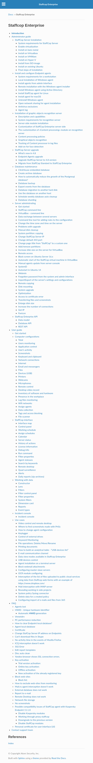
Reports (22, 506)
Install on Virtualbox (28, 53)
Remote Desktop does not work (30, 696)
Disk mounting (25, 286)
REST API (22, 326)
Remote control (25, 386)
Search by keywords (28, 463)
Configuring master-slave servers (34, 570)
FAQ (14, 603)
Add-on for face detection (30, 146)
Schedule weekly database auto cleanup (37, 196)
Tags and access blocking (30, 413)
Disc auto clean (22, 653)
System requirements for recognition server (39, 119)
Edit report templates (25, 650)
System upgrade (26, 290)
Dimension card (25, 503)
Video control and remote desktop (35, 523)
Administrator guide (21, 36)
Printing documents (27, 546)
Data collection (25, 410)
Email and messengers (29, 366)
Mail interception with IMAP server (35, 586)
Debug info (23, 450)
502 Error (19, 646)
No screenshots (22, 703)
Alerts (21, 473)
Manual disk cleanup (28, 229)
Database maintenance (26, 166)
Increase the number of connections (35, 306)
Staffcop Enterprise (48, 4)
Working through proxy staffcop (33, 716)
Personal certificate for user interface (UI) (35, 726)
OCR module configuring (30, 573)
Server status (24, 440)
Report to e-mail (23, 693)
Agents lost (20, 606)
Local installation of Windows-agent (35, 79)
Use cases (20, 520)
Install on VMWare (27, 56)
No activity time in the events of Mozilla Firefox (38, 640)
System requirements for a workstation (37, 76)
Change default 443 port (30, 239)
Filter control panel (27, 493)
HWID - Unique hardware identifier (32, 610)
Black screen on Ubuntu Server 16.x (35, 256)
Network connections (28, 360)
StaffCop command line (29, 209)
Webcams (23, 380)
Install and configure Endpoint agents (33, 73)
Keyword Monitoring (28, 540)
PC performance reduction (28, 620)
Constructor (24, 483)
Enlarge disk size (26, 303)
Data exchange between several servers (37, 216)
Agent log (23, 109)
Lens (20, 486)
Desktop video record (28, 390)
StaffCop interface (24, 420)
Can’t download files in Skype (29, 636)
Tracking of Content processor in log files (38, 143)
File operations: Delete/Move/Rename (37, 543)
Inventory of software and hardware (35, 393)
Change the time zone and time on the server (40, 223)
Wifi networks (25, 403)
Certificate (20, 630)
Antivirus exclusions (28, 106)
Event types (24, 510)
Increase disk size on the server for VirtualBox (40, 249)
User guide (17, 330)
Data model (24, 320)
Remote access (25, 253)
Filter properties (26, 456)
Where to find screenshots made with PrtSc (39, 526)
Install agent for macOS (29, 96)
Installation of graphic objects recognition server (38, 113)
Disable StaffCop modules (30, 723)
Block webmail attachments (31, 566)
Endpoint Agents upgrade (30, 156)
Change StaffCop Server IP (31, 236)
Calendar (22, 436)
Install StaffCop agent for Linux (33, 93)
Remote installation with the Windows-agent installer (44, 86)
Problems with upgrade (29, 226)
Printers (22, 376)
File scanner (24, 416)
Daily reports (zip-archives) (31, 476)
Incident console (23, 513)
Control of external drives (30, 536)
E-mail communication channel (33, 553)
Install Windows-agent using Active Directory (40, 89)
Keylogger (23, 533)
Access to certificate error (30, 296)
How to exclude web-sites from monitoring (36, 683)
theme (36, 758)
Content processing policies (31, 136)
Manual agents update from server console (39, 263)
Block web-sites (22, 676)
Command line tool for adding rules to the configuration (45, 219)
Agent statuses (25, 460)
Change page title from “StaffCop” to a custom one (42, 243)
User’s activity (25, 350)
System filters (24, 500)
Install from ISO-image (29, 63)
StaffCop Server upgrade (27, 149)
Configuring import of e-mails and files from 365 (41, 600)
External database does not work (31, 690)
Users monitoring (26, 343)
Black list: (22, 680)
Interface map (25, 423)
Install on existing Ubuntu (30, 66)
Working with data (24, 480)
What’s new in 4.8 (27, 153)
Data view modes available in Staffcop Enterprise (42, 556)
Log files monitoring (27, 400)
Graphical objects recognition (32, 139)
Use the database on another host (34, 193)
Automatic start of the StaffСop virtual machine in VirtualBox (47, 260)
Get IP (21, 310)
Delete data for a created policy (33, 596)
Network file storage (25, 700)
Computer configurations (27, 336)
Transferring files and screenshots (34, 300)
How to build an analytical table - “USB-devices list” (43, 550)
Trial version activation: (29, 663)
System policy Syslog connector (33, 593)
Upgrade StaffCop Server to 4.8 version (37, 159)
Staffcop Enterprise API (26, 316)
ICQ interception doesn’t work (29, 643)
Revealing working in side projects (34, 590)
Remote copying (26, 283)
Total (20, 340)
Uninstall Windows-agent (30, 99)
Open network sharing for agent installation (39, 103)
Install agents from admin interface (35, 83)
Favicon (22, 313)
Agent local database (25, 626)
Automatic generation (32, 613)
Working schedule (27, 430)
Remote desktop (26, 466)
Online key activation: (28, 666)
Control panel (24, 426)
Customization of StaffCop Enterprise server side (42, 126)
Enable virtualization (28, 46)
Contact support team (22, 730)
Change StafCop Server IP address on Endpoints (38, 633)
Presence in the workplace (31, 396)
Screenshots (24, 353)
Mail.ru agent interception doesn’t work (34, 686)
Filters (21, 490)
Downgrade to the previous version (35, 720)
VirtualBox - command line (31, 213)
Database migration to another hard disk (37, 189)
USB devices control (28, 560)
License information (27, 446)
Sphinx (21, 758)
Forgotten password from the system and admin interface (46, 276)
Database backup (26, 183)
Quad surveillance (27, 470)
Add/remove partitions (29, 246)
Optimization (24, 293)
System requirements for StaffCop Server (38, 43)
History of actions (27, 443)
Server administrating (25, 203)
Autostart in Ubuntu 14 (29, 270)
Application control (27, 346)
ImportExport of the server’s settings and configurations (45, 280)
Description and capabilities (31, 116)
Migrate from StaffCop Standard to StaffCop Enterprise (45, 163)
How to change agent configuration (35, 530)
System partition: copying (30, 233)
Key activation (22, 660)
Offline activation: (27, 670)
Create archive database (30, 173)
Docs (10, 14)
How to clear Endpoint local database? (33, 623)
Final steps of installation (30, 69)
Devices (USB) (25, 373)
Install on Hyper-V (27, 59)
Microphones (24, 383)
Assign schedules (26, 433)
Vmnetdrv (20, 616)
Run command (25, 453)
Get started (23, 206)
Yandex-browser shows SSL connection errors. (37, 656)
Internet (22, 363)
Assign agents (25, 406)
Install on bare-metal (28, 49)
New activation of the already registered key (39, 673)
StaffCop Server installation (28, 39)
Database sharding (27, 199)
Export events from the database (34, 186)
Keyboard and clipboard (29, 356)
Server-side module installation (33, 123)
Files (20, 370)
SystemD (22, 266)
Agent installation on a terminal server (36, 563)
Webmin (22, 273)
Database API (24, 323)
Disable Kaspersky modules (31, 713)
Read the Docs (59, 758)
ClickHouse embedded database (34, 169)
